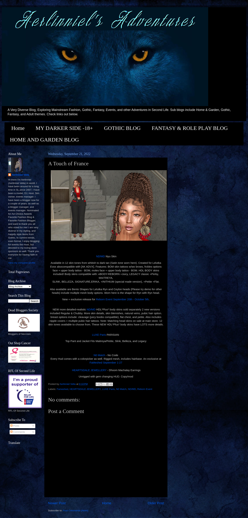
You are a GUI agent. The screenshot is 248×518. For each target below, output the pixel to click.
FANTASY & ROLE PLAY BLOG (190, 128)
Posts (14, 425)
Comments (17, 432)
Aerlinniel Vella (20, 174)
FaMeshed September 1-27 (106, 362)
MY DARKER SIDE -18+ (64, 128)
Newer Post (57, 503)
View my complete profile (21, 262)
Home (18, 128)
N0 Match (99, 355)
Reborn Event (144, 389)
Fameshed (62, 389)
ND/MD (100, 256)
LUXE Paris (99, 334)
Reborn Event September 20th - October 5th (122, 299)
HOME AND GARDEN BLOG (44, 140)
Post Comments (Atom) (75, 510)
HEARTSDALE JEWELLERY (89, 370)
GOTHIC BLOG (122, 128)
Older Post (156, 503)
